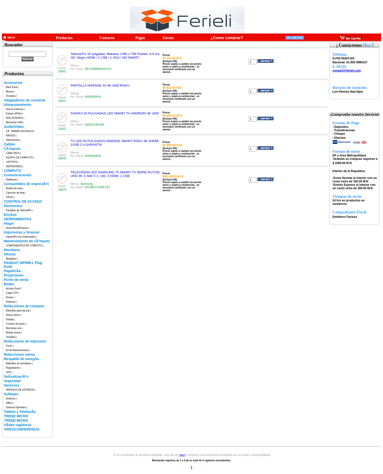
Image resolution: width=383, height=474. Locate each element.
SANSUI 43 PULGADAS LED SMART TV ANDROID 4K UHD (115, 113)
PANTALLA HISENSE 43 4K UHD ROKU (100, 85)
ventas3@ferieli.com (346, 70)
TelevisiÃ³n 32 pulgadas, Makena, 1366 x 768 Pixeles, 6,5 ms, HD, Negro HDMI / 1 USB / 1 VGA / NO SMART (115, 55)
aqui (182, 455)
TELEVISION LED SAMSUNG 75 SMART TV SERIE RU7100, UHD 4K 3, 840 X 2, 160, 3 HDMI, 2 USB (115, 174)
